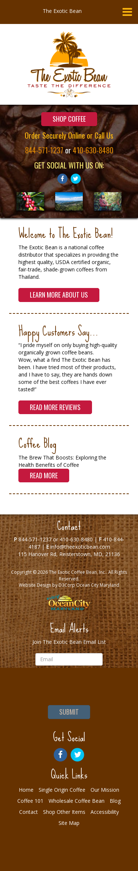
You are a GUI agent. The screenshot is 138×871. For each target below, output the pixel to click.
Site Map (69, 822)
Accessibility (105, 811)
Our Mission (105, 789)
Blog (115, 800)
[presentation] (69, 685)
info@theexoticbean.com (80, 546)
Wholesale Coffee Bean (77, 800)
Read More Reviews (55, 407)
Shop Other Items (64, 811)
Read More (44, 475)
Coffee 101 (30, 800)
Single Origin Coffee (62, 789)
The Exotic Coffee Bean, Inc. (77, 572)
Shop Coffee (69, 119)
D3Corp (67, 585)
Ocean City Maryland (97, 585)
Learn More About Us (59, 294)
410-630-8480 (93, 150)
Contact (28, 811)
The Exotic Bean (62, 10)
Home (26, 789)
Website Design (35, 585)
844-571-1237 (44, 150)
